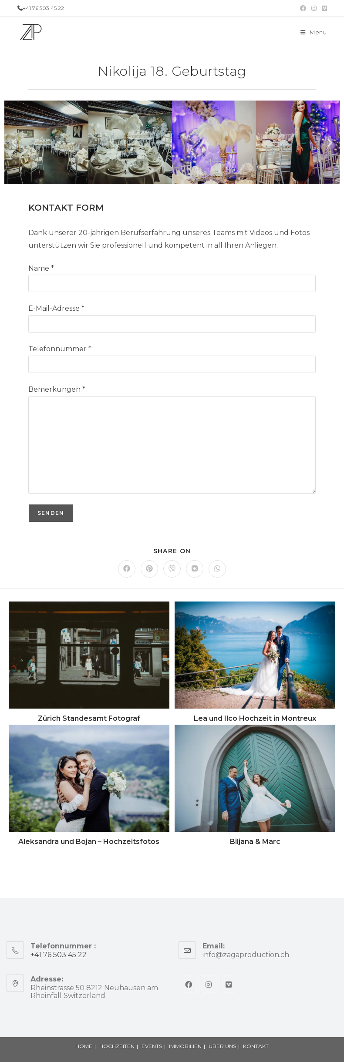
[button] (14, 142)
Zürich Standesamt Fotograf (89, 718)
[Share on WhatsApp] (217, 569)
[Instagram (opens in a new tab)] (314, 8)
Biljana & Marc (255, 841)
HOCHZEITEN (117, 1046)
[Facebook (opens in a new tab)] (303, 8)
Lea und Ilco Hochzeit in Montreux (255, 718)
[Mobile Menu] (313, 32)
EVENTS (152, 1046)
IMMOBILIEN (185, 1046)
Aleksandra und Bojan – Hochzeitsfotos (88, 841)
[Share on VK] (194, 569)
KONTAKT (256, 1046)
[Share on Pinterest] (149, 569)
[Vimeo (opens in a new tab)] (323, 8)
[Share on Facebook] (126, 569)
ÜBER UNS (222, 1046)
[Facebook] (188, 984)
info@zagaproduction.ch (245, 955)
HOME (83, 1046)
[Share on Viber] (172, 569)
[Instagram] (208, 984)
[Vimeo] (228, 984)
